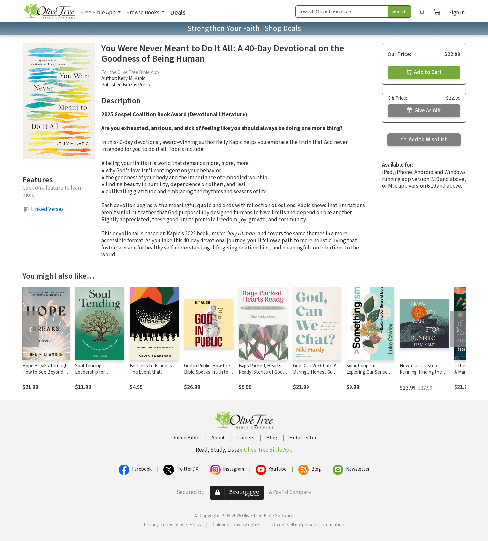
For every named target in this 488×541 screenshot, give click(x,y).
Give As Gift (424, 111)
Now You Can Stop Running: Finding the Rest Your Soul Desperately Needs (421, 375)
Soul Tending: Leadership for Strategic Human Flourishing (92, 375)
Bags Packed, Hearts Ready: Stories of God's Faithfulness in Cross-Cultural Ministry (262, 375)
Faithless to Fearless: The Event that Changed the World (151, 372)
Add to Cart (424, 72)
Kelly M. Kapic (131, 78)
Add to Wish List (424, 139)
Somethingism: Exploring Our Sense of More (369, 372)
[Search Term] (341, 11)
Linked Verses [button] (47, 209)
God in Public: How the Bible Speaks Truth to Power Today (207, 372)
